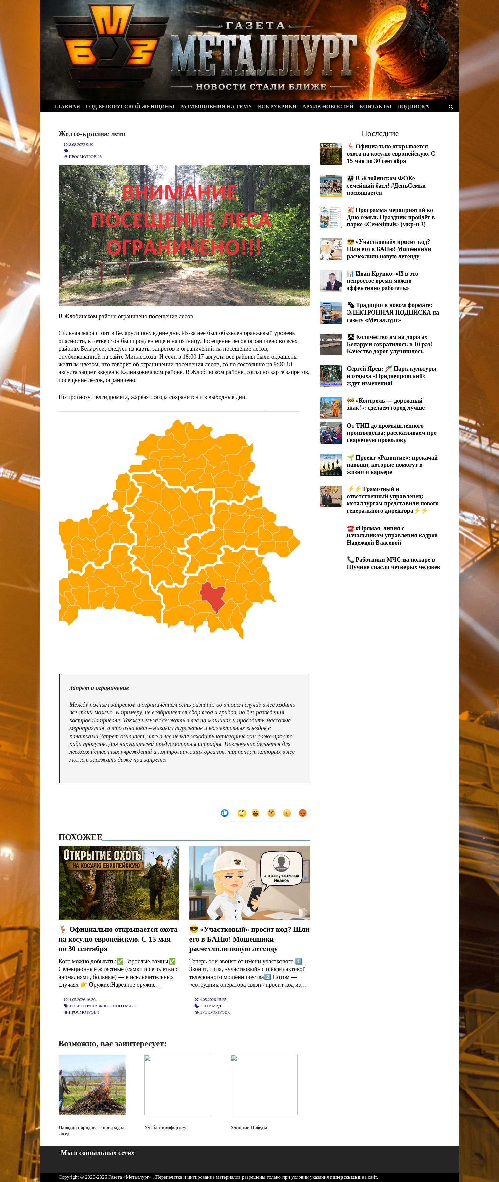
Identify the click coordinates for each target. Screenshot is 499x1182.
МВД (216, 1006)
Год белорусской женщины (130, 106)
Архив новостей (328, 106)
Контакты (375, 106)
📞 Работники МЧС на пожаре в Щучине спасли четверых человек (394, 563)
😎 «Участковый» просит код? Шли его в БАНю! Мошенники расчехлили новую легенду (249, 939)
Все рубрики (277, 106)
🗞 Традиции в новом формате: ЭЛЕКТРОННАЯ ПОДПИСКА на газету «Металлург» (393, 312)
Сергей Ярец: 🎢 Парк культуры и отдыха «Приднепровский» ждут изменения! (392, 376)
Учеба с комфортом (177, 1092)
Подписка (413, 106)
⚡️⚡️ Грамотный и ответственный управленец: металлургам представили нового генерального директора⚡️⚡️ (393, 500)
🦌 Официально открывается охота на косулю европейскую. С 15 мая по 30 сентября (118, 939)
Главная (67, 106)
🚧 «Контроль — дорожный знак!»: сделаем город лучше (386, 404)
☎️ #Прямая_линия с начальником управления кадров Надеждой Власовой (392, 535)
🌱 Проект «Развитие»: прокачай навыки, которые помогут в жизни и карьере (392, 464)
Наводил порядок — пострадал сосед (92, 1095)
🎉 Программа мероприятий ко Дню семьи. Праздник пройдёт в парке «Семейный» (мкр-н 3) (391, 217)
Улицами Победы (264, 1092)
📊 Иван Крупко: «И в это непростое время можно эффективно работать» (382, 280)
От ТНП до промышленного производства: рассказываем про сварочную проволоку (392, 432)
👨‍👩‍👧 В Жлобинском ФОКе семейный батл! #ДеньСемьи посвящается (386, 185)
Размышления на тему (216, 106)
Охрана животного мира (108, 1006)
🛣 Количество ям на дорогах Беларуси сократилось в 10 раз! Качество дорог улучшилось (389, 344)
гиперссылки (345, 1177)
